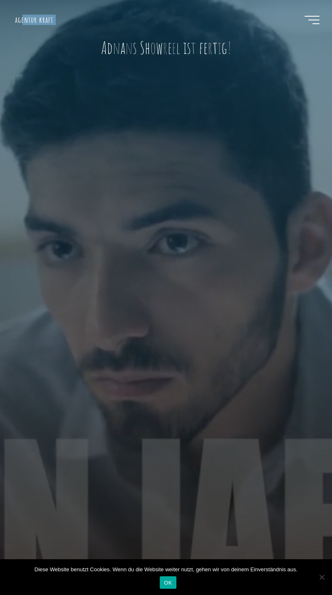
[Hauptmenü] (312, 20)
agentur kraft (34, 20)
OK (168, 583)
